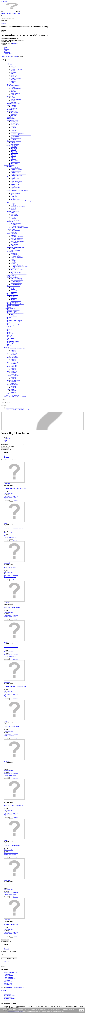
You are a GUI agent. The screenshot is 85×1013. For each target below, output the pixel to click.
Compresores (10, 389)
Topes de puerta (11, 105)
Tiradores (9, 64)
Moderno (13, 90)
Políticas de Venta (8, 981)
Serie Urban (14, 148)
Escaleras (9, 344)
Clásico (13, 87)
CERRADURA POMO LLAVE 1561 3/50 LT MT (15, 488)
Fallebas (13, 212)
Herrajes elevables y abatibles (15, 320)
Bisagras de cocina (16, 171)
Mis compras (7, 994)
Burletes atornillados (16, 283)
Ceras (12, 287)
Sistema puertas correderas (18, 206)
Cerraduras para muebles (14, 325)
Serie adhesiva (14, 163)
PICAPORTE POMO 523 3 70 (11, 766)
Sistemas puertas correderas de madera (17, 190)
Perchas (9, 84)
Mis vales (6, 1000)
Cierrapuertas (14, 254)
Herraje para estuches (13, 305)
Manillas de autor (12, 111)
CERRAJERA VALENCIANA (15, 408)
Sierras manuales (11, 338)
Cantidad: (6, 500)
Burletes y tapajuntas (12, 277)
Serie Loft (13, 156)
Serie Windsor (14, 153)
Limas (9, 330)
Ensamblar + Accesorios (13, 380)
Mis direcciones (8, 997)
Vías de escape (11, 229)
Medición (9, 329)
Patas (12, 314)
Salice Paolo (14, 114)
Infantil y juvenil (15, 75)
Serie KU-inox (14, 160)
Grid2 (5, 441)
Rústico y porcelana (16, 88)
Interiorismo (14, 191)
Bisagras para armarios (13, 310)
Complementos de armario (14, 129)
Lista (5, 440)
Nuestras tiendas (8, 977)
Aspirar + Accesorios (13, 375)
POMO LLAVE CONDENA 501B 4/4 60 (13, 528)
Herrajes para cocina (12, 120)
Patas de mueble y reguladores (15, 313)
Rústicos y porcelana (16, 69)
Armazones (14, 196)
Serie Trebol (14, 154)
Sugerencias (7, 52)
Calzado (13, 248)
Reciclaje (13, 126)
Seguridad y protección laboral (15, 247)
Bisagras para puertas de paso (18, 174)
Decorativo (14, 298)
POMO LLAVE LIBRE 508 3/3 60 (12, 845)
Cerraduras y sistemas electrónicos (20, 227)
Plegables (13, 81)
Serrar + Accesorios (12, 353)
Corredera (13, 218)
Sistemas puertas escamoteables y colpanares (23, 200)
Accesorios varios (15, 162)
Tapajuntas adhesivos (16, 278)
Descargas (6, 49)
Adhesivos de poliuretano (17, 241)
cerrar (81, 1010)
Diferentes (13, 79)
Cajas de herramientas (13, 339)
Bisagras (9, 166)
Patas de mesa (11, 118)
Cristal (12, 82)
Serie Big (13, 159)
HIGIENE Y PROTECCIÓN (11, 395)
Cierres (9, 323)
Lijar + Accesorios (12, 366)
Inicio (5, 47)
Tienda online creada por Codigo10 (14, 987)
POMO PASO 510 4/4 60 (10, 567)
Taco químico (14, 244)
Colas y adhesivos (12, 233)
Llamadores (10, 109)
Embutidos (13, 76)
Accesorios (14, 94)
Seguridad (10, 221)
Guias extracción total (16, 181)
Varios (9, 307)
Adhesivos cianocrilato (17, 236)
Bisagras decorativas (16, 175)
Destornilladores (11, 333)
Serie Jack (13, 150)
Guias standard (15, 178)
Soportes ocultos (15, 299)
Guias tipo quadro (15, 187)
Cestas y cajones (15, 136)
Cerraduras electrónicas (17, 265)
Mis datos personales (9, 998)
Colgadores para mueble (13, 322)
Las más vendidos (9, 975)
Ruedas (9, 317)
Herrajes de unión (12, 311)
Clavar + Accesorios (12, 384)
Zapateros (13, 130)
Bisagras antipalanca (16, 169)
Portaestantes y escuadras (14, 319)
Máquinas (13, 350)
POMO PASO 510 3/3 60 (10, 884)
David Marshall (15, 112)
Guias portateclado (16, 183)
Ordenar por (4, 444)
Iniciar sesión (4, 1)
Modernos (13, 66)
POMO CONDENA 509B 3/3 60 (11, 726)
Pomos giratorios (15, 93)
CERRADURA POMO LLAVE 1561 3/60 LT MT (15, 686)
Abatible (13, 217)
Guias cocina (14, 188)
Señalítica (10, 117)
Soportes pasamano (16, 301)
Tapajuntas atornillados (17, 280)
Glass (8, 202)
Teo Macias (14, 115)
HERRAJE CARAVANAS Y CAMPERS (15, 396)
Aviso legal (7, 980)
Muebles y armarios (16, 194)
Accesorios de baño (12, 145)
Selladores (13, 235)
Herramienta (7, 328)
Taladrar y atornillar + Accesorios (16, 348)
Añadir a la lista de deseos (11, 496)
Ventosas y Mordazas (13, 342)
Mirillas (13, 263)
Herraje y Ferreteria (9, 165)
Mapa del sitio (8, 984)
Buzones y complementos (14, 141)
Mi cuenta (3, 990)
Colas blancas (14, 242)
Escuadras (13, 296)
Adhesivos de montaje (16, 239)
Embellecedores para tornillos (18, 274)
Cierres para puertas (12, 302)
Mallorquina (14, 214)
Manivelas (13, 209)
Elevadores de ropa (16, 138)
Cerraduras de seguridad (17, 226)
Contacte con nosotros (10, 978)
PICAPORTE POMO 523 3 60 (11, 647)
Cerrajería (10, 251)
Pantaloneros (14, 132)
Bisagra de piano (15, 168)
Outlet (5, 50)
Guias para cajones (12, 177)
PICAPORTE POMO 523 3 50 (11, 924)
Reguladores (14, 316)
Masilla (13, 289)
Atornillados (14, 108)
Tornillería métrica (16, 272)
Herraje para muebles (9, 308)
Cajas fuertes (14, 224)
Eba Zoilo (13, 157)
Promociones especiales (10, 972)
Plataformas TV (15, 184)
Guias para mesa (15, 180)
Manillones (10, 96)
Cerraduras (13, 205)
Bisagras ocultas (15, 172)
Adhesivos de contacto (17, 238)
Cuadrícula (7, 438)
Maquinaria (7, 347)
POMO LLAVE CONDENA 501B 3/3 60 (13, 805)
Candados (13, 262)
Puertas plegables (15, 199)
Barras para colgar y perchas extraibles (21, 135)
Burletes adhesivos (16, 281)
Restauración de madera (13, 286)
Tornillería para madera (17, 269)
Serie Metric (14, 151)
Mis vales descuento (9, 995)
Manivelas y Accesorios (13, 85)
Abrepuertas (14, 253)
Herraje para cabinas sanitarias (15, 304)
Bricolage (13, 245)
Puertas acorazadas (16, 223)
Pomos (12, 259)
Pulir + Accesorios (12, 371)
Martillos (9, 336)
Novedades (7, 974)
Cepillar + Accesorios (13, 362)
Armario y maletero (16, 78)
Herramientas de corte (13, 341)
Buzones (13, 142)
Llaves (9, 332)
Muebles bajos (14, 123)
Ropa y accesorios (15, 250)
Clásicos (13, 67)
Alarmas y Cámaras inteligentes (19, 266)
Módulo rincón (15, 124)
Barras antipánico (15, 230)
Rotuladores (14, 290)
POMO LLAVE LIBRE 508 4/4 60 (12, 607)
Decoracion (7, 63)
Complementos (15, 144)
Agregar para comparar (10, 497)
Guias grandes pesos (16, 186)
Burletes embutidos (16, 284)
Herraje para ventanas (13, 211)
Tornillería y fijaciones (13, 268)
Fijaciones (13, 271)
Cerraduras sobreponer (17, 257)
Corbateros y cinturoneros (17, 133)
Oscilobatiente (14, 215)
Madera (13, 70)
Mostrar (3, 446)
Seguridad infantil (12, 275)
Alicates (9, 335)
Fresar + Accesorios (12, 357)
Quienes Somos (8, 53)
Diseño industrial (15, 193)
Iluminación (10, 293)
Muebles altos (14, 121)
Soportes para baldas (12, 295)
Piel (12, 73)
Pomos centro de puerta (13, 103)
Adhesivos (13, 106)
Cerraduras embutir (16, 256)
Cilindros (13, 260)
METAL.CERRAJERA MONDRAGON (18, 409)
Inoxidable (13, 72)
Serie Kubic (14, 147)
